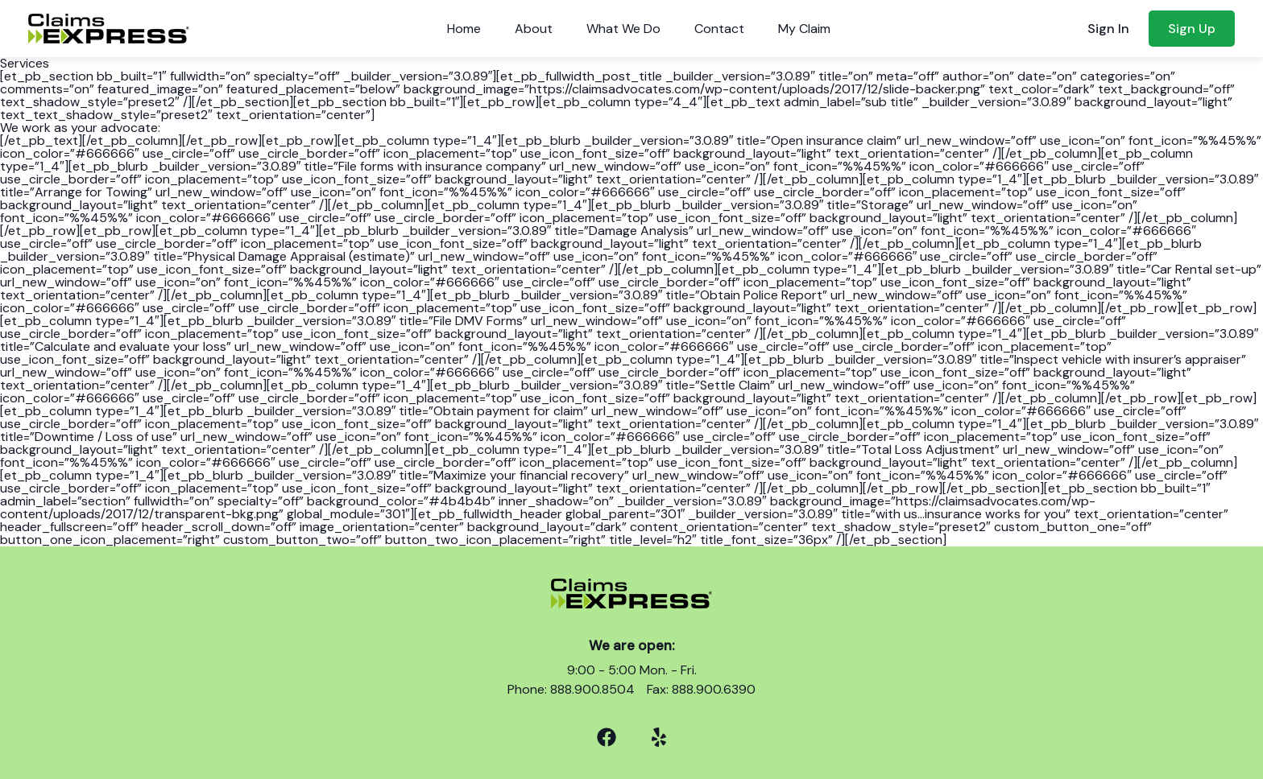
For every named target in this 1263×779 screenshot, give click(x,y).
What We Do (623, 28)
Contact (719, 28)
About (534, 28)
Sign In (1108, 28)
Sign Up (1191, 28)
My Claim (804, 28)
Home (464, 28)
